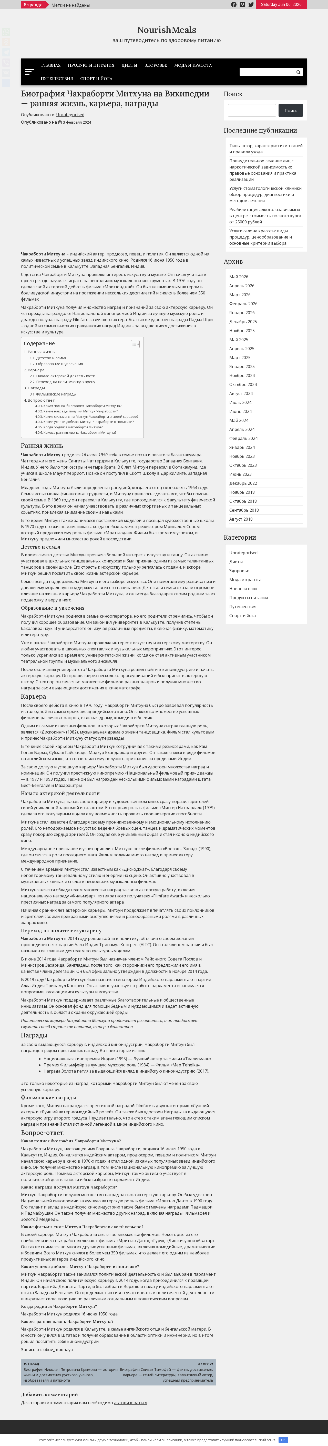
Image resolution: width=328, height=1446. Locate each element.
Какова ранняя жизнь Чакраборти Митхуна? (80, 432)
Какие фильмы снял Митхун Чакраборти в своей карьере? (91, 416)
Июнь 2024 (240, 411)
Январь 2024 (242, 447)
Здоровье (156, 65)
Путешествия (57, 78)
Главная (51, 65)
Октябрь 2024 (243, 384)
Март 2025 (240, 357)
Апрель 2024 (241, 429)
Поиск (233, 94)
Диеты (129, 65)
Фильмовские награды (56, 394)
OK (283, 1440)
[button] (132, 344)
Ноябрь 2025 (242, 330)
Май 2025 (238, 339)
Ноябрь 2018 (242, 492)
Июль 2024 (240, 402)
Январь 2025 (242, 366)
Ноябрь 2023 (242, 456)
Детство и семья (51, 357)
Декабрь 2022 (243, 483)
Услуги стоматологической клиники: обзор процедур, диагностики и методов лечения (265, 194)
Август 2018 (241, 519)
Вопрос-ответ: (42, 400)
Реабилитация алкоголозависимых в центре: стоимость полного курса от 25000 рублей (265, 216)
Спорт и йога (96, 78)
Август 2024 (241, 393)
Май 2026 (238, 277)
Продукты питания (91, 65)
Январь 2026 (242, 312)
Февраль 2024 (243, 438)
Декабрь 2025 (243, 321)
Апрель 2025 (241, 348)
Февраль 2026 (243, 303)
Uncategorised (70, 114)
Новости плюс (243, 588)
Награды (36, 387)
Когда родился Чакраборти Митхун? (73, 427)
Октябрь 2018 (243, 501)
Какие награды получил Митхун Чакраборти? (81, 411)
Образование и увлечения (59, 363)
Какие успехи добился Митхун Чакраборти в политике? (89, 421)
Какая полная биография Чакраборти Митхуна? (82, 405)
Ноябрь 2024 (242, 375)
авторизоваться (130, 1402)
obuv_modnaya (58, 1349)
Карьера (36, 369)
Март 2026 (240, 295)
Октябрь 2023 (243, 465)
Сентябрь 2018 (244, 510)
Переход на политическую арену (65, 381)
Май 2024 (238, 420)
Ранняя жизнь (41, 351)
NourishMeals (166, 29)
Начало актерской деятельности (65, 375)
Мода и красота (193, 65)
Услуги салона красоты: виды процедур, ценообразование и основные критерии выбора (260, 237)
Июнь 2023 (240, 474)
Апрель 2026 (241, 286)
